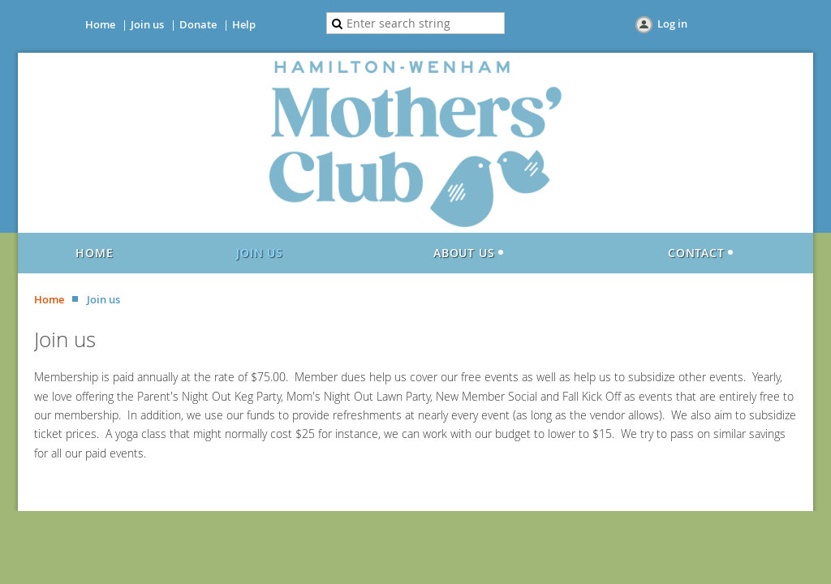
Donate (198, 24)
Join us (147, 24)
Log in (672, 23)
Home (100, 24)
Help (244, 24)
